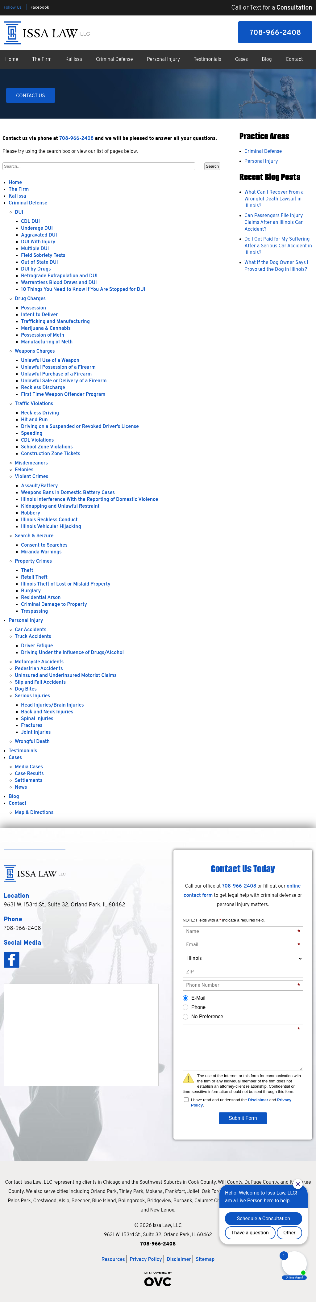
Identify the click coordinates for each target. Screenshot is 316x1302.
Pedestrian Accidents (39, 669)
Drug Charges (30, 299)
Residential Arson (41, 598)
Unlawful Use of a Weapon (50, 361)
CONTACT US (30, 96)
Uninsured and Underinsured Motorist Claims (66, 676)
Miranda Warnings (41, 552)
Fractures (32, 726)
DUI (19, 212)
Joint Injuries (36, 732)
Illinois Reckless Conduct (49, 520)
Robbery (30, 513)
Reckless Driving (40, 413)
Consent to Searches (44, 545)
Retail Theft (34, 577)
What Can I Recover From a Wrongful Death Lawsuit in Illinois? (274, 199)
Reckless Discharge (43, 388)
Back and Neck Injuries (47, 712)
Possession (33, 308)
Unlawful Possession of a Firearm (58, 367)
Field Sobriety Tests (43, 256)
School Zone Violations (47, 447)
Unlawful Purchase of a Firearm (56, 374)
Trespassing (34, 611)
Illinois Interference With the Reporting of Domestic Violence (89, 500)
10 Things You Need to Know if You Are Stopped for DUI (83, 290)
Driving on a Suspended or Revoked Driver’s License (80, 427)
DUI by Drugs (36, 269)
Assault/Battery (39, 486)
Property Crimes (33, 561)
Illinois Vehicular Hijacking (51, 527)
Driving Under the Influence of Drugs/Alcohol (72, 653)
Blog (267, 60)
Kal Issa (73, 60)
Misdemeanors (31, 463)
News (21, 787)
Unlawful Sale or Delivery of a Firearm (64, 381)
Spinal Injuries (37, 719)
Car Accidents (30, 630)
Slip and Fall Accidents (40, 682)
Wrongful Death (32, 742)
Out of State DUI (39, 262)
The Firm (42, 60)
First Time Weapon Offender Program (63, 395)
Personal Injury (163, 60)
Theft (27, 571)
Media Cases (29, 767)
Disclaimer (258, 1100)
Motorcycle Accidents (39, 662)
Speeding (31, 433)
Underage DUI (37, 228)
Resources (113, 1260)
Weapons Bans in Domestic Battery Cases (68, 493)
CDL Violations (37, 440)
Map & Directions (34, 813)
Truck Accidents (33, 637)
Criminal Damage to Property (54, 605)
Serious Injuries (32, 696)
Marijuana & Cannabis (46, 329)
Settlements (28, 781)
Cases (241, 60)
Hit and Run (34, 420)
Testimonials (207, 60)
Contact (294, 60)
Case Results (29, 774)
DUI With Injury (38, 242)
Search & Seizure (34, 536)
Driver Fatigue (37, 646)
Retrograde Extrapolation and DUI (59, 276)
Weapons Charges (35, 351)
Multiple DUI (35, 249)
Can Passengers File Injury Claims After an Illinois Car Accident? (273, 223)
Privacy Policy (146, 1260)
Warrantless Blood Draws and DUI (59, 283)
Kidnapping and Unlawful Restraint (60, 506)
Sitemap (205, 1260)
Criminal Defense (114, 60)
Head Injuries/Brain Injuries (52, 705)
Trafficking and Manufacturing (55, 322)
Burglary (31, 591)
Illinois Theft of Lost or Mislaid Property (65, 584)
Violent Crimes (31, 477)
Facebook (40, 7)
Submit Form (243, 1118)
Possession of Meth (42, 335)
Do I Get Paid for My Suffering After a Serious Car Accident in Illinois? (278, 246)
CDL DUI (30, 222)
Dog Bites (26, 689)
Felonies (24, 470)
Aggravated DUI (39, 235)
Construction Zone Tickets (50, 454)
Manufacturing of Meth (47, 342)
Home (11, 60)
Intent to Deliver (39, 315)
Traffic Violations (34, 404)
